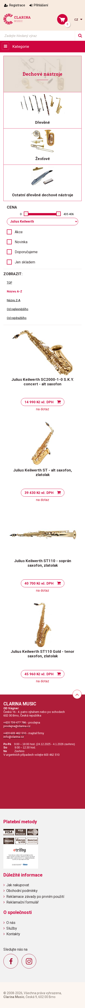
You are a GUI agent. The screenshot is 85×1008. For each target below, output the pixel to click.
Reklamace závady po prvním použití (35, 896)
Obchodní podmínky (22, 891)
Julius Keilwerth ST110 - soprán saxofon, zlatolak (42, 563)
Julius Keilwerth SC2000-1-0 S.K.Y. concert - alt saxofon (42, 381)
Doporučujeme (26, 252)
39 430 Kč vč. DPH (38, 493)
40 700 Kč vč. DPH (38, 583)
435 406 (68, 214)
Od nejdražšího (17, 318)
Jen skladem (25, 262)
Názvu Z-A (13, 300)
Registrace (17, 5)
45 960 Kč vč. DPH (38, 674)
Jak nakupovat (17, 885)
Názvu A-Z (14, 291)
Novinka (21, 242)
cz (76, 19)
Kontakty (13, 934)
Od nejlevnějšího (17, 309)
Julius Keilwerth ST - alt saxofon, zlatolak (42, 472)
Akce (19, 232)
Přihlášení (41, 5)
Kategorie (20, 46)
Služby (11, 928)
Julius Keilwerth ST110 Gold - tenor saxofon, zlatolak (42, 653)
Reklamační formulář (22, 902)
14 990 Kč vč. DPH (38, 402)
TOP (9, 282)
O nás (10, 923)
